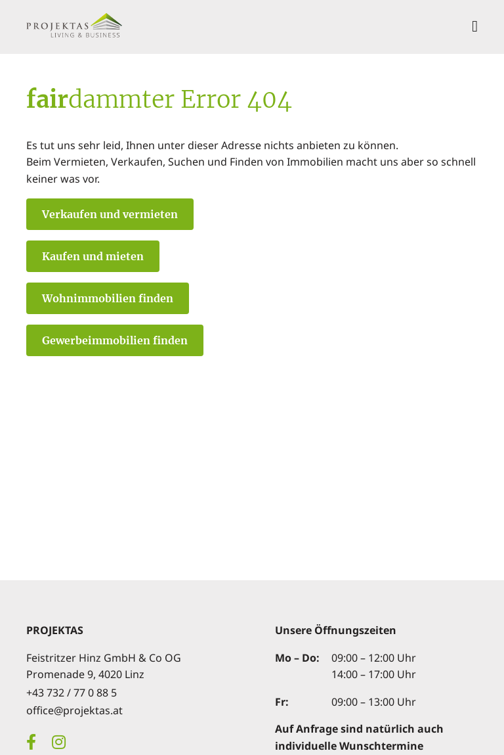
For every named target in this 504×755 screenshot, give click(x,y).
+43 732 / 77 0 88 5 (71, 692)
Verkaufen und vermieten (110, 214)
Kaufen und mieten (93, 256)
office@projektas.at (74, 710)
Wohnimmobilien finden (107, 298)
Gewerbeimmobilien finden (115, 340)
